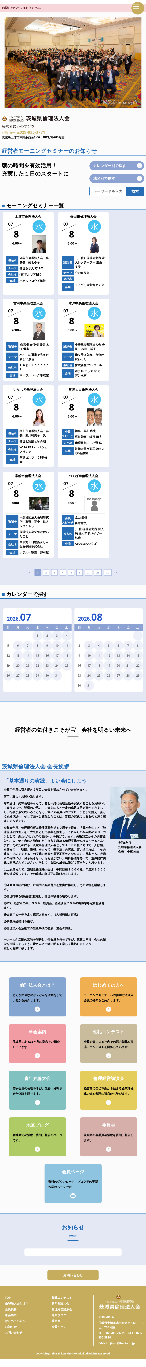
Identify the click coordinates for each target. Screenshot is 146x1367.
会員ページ (59, 1331)
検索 (135, 191)
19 (108, 666)
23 (47, 666)
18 (66, 656)
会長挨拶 (11, 1314)
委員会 (56, 1325)
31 (57, 676)
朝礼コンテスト (62, 1302)
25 (66, 666)
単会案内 (11, 1319)
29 (97, 572)
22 (37, 666)
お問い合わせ (73, 1277)
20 (18, 666)
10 (57, 646)
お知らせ (11, 1331)
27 (18, 676)
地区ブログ (59, 1319)
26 (8, 676)
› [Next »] (116, 572)
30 (107, 572)
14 (27, 656)
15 (37, 656)
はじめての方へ (15, 1325)
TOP (8, 1302)
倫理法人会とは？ (16, 1308)
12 (108, 656)
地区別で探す (117, 178)
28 (27, 676)
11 (66, 646)
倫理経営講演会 (62, 1314)
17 (57, 656)
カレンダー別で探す (117, 165)
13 (18, 656)
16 (47, 656)
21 (27, 666)
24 (57, 666)
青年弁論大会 (60, 1308)
